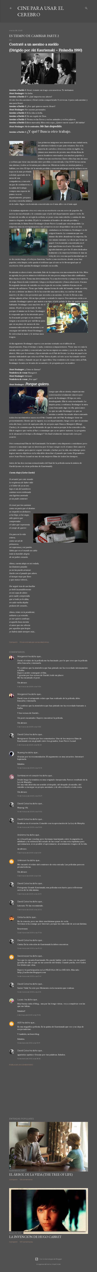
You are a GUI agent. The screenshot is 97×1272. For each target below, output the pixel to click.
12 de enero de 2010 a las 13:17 (28, 1043)
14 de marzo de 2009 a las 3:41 (29, 976)
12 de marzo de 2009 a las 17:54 (29, 933)
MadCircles (56, 1264)
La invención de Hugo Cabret (35, 1237)
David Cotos (23, 734)
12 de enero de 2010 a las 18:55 (28, 1059)
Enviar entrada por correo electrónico (34, 642)
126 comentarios (26, 1179)
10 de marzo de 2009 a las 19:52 (29, 812)
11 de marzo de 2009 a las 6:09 (29, 853)
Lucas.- (20, 999)
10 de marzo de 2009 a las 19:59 (29, 827)
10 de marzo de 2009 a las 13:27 (29, 796)
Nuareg (21, 752)
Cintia (20, 917)
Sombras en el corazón (28, 775)
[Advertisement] (48, 1092)
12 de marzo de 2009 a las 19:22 (29, 948)
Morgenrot (22, 656)
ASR (19, 1022)
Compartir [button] (13, 642)
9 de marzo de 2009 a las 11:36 (29, 727)
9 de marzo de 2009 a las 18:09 (29, 745)
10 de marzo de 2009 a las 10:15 (29, 768)
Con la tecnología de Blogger (48, 1259)
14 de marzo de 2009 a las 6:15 (29, 992)
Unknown (22, 860)
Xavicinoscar (23, 956)
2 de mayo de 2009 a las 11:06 (28, 1015)
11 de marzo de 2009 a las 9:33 (29, 876)
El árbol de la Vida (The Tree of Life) (41, 1174)
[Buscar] (86, 7)
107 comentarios (26, 1242)
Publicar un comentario (21, 1065)
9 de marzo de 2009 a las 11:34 (29, 686)
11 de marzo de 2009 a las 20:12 (29, 910)
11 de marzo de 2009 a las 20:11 (29, 894)
